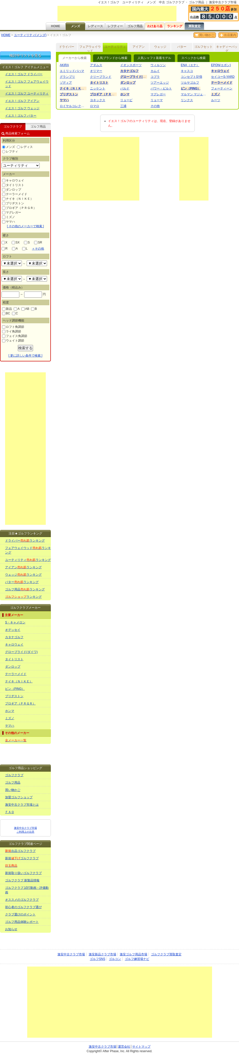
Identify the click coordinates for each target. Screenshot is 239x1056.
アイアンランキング (23, 567)
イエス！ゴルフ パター (20, 115)
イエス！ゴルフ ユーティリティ (27, 93)
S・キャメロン (15, 622)
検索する (25, 348)
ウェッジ (160, 47)
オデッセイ (12, 630)
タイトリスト (13, 185)
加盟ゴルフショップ (19, 797)
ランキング (174, 26)
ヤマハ (8, 221)
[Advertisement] (116, 13)
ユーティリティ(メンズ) (30, 35)
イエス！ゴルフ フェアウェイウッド (27, 84)
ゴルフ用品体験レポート (22, 922)
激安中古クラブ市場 (71, 954)
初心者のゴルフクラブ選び (23, 907)
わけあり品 (154, 26)
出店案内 (228, 35)
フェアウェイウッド (90, 48)
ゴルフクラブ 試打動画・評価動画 (27, 890)
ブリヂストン (13, 203)
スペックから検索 (193, 58)
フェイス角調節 (14, 336)
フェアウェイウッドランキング (28, 550)
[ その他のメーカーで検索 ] (25, 226)
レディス (25, 147)
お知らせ (11, 929)
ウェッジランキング (23, 574)
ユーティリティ (115, 47)
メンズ (75, 26)
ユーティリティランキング (28, 560)
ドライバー (66, 47)
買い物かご (204, 35)
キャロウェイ (13, 180)
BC (6, 313)
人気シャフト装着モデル (154, 58)
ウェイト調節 (13, 340)
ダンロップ (11, 189)
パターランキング (22, 582)
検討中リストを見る (25, 55)
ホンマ (9, 711)
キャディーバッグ (226, 48)
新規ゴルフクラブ (22, 858)
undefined (12, 263)
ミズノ (8, 217)
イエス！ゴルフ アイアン (22, 101)
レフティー (115, 26)
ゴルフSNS (97, 959)
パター (181, 47)
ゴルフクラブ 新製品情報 (22, 880)
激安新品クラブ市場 (102, 954)
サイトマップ (141, 1046)
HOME (55, 26)
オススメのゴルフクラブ (22, 899)
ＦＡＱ (9, 812)
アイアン (138, 47)
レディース (95, 26)
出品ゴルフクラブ (20, 851)
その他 (38, 248)
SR (38, 242)
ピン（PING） (15, 689)
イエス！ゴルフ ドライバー (23, 74)
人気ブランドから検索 (112, 58)
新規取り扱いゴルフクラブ (23, 873)
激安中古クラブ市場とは (22, 804)
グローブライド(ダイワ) (21, 652)
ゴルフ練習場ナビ (137, 959)
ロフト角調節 (13, 327)
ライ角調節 (11, 331)
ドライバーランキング (25, 540)
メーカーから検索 (74, 58)
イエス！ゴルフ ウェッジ (22, 108)
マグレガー (11, 212)
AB (25, 309)
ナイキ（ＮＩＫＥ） (17, 199)
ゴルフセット (203, 47)
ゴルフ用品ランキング (25, 589)
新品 (7, 309)
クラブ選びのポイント (20, 914)
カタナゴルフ (14, 637)
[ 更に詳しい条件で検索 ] (25, 355)
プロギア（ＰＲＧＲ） (19, 208)
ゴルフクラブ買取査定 (166, 954)
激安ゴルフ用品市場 (133, 954)
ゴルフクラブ (14, 775)
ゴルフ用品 (135, 26)
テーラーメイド (14, 194)
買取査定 (194, 26)
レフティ (10, 151)
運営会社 (124, 1046)
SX (16, 242)
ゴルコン (115, 959)
